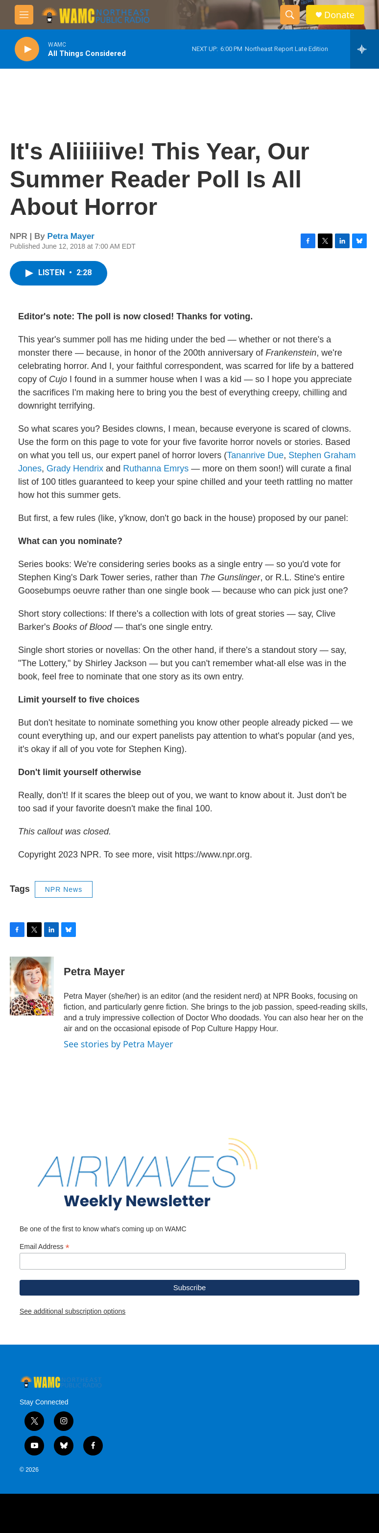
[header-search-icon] (290, 15)
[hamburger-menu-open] (24, 15)
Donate (339, 15)
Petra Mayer (71, 236)
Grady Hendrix (75, 468)
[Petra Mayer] (32, 986)
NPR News (63, 889)
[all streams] (364, 49)
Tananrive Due (255, 455)
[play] (27, 49)
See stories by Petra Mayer (118, 1044)
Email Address (45, 1246)
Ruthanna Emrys (156, 468)
